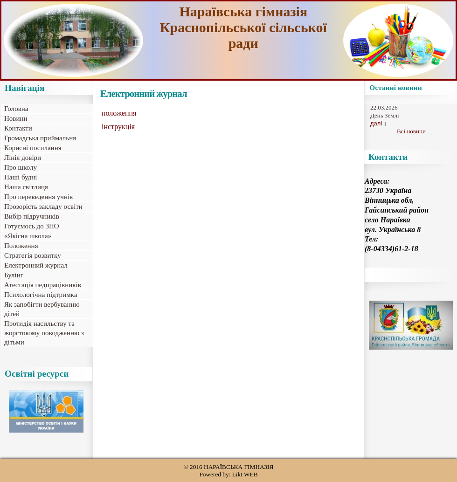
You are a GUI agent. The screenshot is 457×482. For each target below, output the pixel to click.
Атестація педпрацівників (42, 285)
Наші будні (20, 177)
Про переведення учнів (38, 196)
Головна (16, 108)
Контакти (18, 128)
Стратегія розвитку (32, 255)
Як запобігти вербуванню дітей (42, 309)
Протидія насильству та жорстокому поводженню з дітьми (44, 333)
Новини (16, 118)
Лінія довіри (22, 157)
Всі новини (411, 131)
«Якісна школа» (27, 236)
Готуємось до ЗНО (31, 226)
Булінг (13, 275)
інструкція (118, 127)
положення (119, 113)
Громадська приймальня (40, 138)
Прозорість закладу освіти (43, 206)
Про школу (20, 167)
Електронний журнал (36, 265)
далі (376, 123)
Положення (21, 245)
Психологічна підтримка (40, 294)
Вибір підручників (31, 216)
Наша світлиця (26, 187)
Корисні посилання (33, 147)
